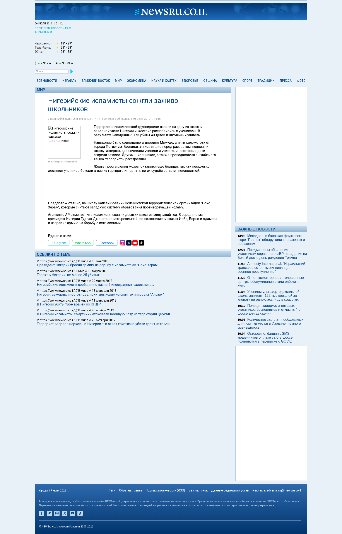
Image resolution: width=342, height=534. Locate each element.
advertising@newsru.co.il (284, 490)
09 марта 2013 (102, 281)
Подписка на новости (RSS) (165, 490)
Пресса (286, 80)
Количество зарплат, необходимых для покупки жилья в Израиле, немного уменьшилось (270, 323)
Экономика (136, 80)
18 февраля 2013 (104, 290)
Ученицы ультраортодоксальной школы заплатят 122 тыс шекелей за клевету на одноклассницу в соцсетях (268, 295)
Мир (118, 80)
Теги (112, 490)
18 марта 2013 (98, 271)
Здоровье (190, 80)
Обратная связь (130, 490)
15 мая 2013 (100, 261)
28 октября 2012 (103, 320)
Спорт (247, 80)
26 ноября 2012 (103, 310)
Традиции (266, 80)
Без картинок (198, 490)
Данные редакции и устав (230, 490)
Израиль (69, 80)
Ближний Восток (96, 80)
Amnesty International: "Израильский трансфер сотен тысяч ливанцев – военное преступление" (271, 267)
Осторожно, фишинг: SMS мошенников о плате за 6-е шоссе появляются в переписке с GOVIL (265, 337)
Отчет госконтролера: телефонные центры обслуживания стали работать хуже (271, 281)
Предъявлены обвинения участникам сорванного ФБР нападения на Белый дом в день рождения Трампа (272, 253)
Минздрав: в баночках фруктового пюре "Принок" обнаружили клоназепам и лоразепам (271, 240)
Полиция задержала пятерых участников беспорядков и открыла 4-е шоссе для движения (269, 309)
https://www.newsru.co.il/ (57, 261)
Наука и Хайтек (163, 80)
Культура (229, 80)
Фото (301, 80)
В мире (83, 261)
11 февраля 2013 (104, 300)
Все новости (46, 80)
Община (210, 80)
